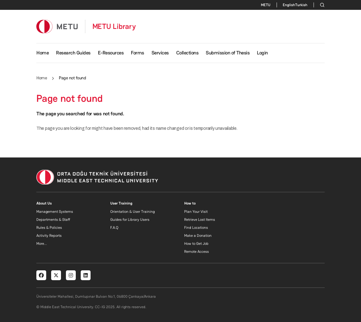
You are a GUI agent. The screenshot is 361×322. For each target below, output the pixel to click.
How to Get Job (196, 243)
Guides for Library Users (129, 219)
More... (41, 243)
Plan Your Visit (196, 211)
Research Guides (73, 53)
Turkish (301, 4)
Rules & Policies (49, 227)
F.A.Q (114, 227)
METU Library (114, 26)
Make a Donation (198, 235)
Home (42, 53)
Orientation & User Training (132, 211)
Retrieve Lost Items (199, 219)
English (289, 4)
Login (262, 53)
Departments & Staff (53, 219)
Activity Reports (49, 235)
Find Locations (196, 227)
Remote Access (196, 251)
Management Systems (54, 211)
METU (265, 4)
